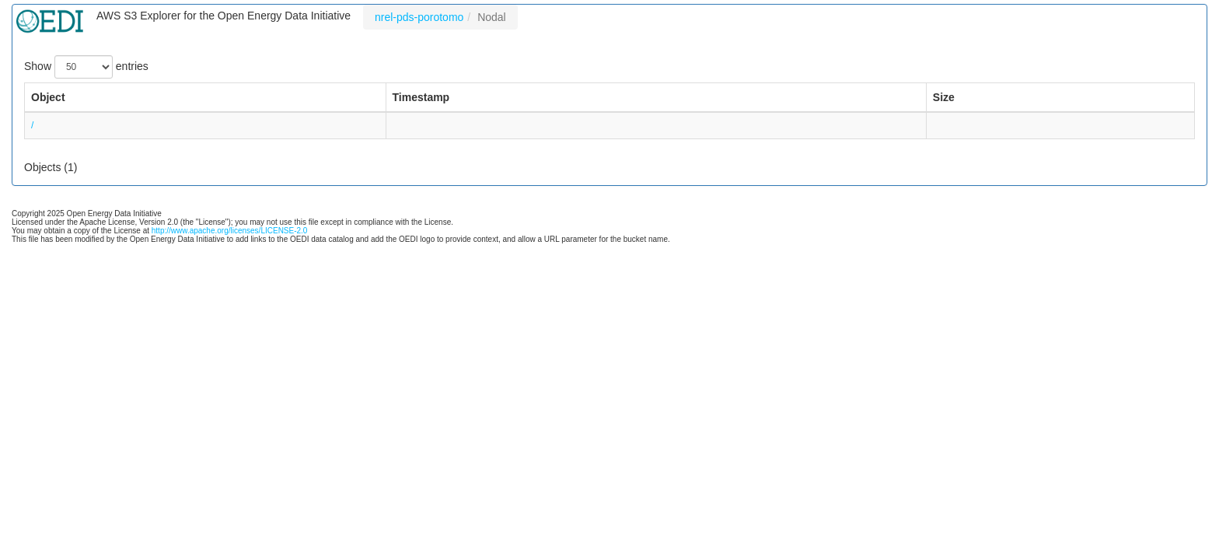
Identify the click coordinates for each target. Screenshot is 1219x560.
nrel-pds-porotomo (419, 17)
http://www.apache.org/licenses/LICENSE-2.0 (230, 230)
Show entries (86, 67)
